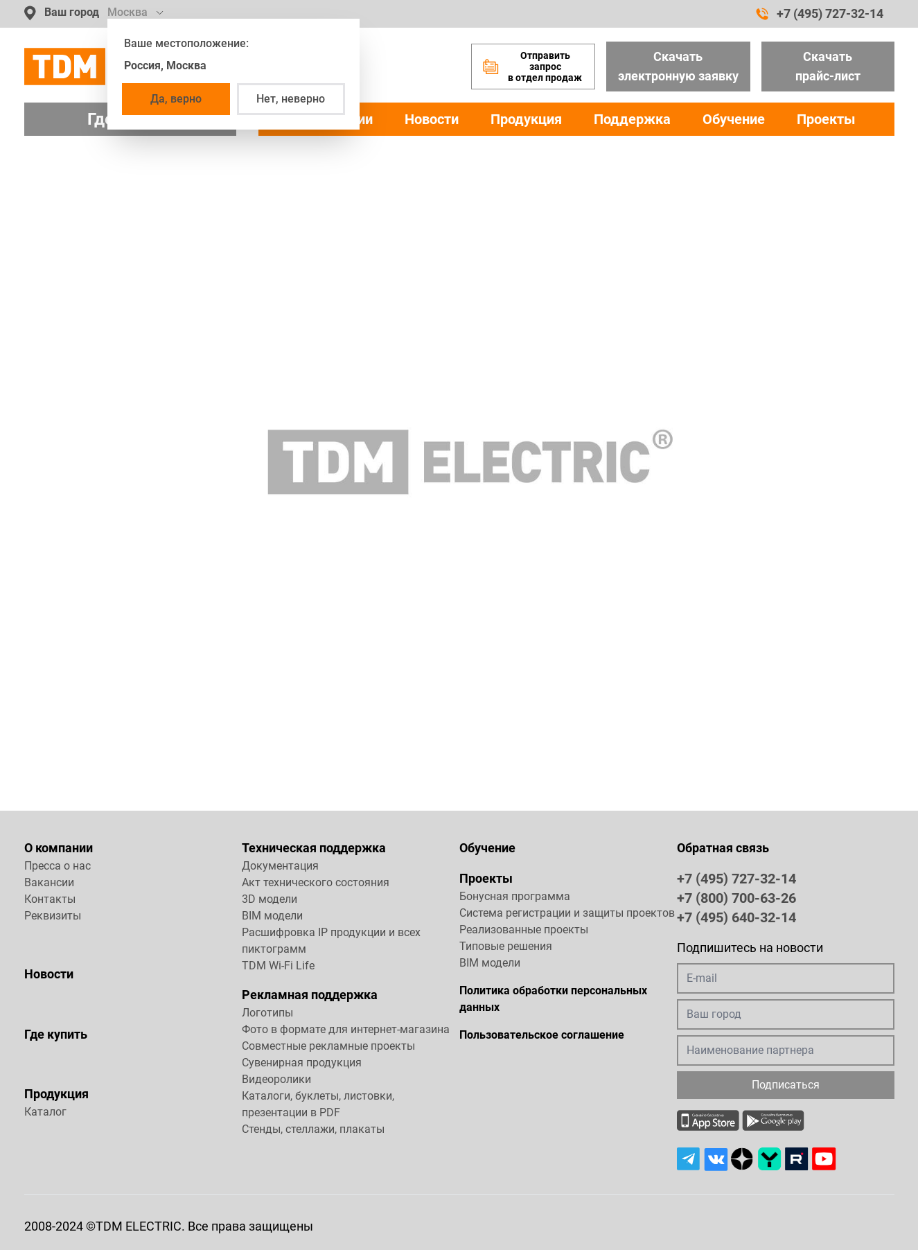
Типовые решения (505, 946)
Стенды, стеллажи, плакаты (313, 1129)
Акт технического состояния (315, 882)
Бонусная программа (514, 896)
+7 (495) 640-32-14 (736, 917)
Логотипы (267, 1012)
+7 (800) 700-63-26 (736, 897)
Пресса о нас (57, 865)
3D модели (269, 899)
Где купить (55, 1034)
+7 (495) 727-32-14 (819, 14)
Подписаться (786, 1084)
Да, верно (176, 98)
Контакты (50, 899)
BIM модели (272, 915)
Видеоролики (276, 1079)
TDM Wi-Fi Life (278, 965)
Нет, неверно (290, 98)
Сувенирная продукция (302, 1062)
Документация (280, 865)
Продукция (526, 119)
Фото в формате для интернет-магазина (346, 1029)
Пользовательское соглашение (541, 1034)
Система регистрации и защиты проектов (567, 912)
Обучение (734, 119)
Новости (432, 119)
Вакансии (49, 882)
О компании (58, 847)
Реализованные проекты (523, 929)
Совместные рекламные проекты (328, 1046)
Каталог (45, 1111)
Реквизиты (52, 915)
